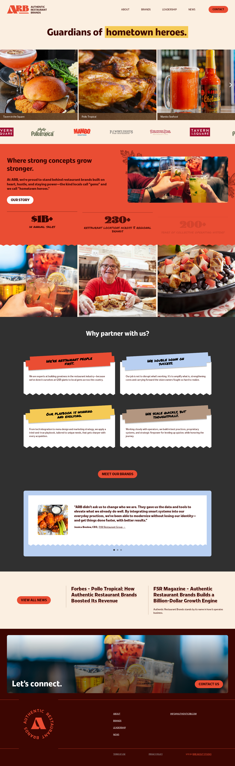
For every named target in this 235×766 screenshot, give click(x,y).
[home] (27, 9)
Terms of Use (119, 754)
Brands (117, 720)
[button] (230, 85)
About (116, 713)
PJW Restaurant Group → (112, 527)
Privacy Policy (156, 754)
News (116, 734)
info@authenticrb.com (183, 713)
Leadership (119, 727)
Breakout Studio (202, 754)
